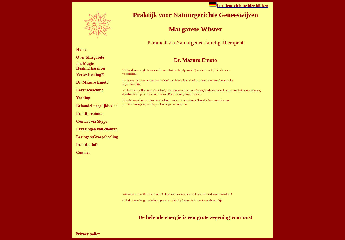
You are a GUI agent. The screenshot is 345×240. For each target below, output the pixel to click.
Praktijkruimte (89, 113)
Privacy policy (88, 234)
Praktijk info (87, 145)
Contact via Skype (91, 121)
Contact (83, 152)
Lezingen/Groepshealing (97, 137)
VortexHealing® (90, 74)
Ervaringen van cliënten (97, 129)
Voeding (83, 98)
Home (81, 49)
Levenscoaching (89, 90)
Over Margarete (90, 57)
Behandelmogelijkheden (97, 105)
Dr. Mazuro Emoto (92, 82)
